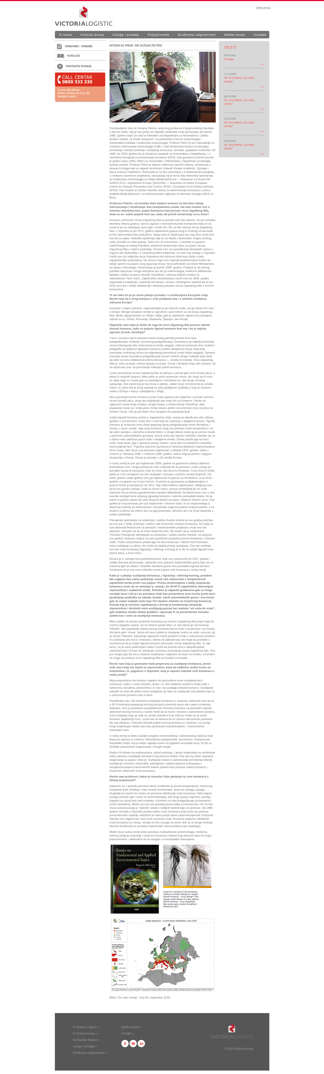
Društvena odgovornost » (89, 1052)
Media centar (235, 34)
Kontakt (260, 34)
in (141, 1043)
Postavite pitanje (74, 66)
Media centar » (131, 1027)
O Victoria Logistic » (86, 1027)
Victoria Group (92, 34)
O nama (65, 34)
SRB (259, 8)
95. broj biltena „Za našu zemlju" (239, 101)
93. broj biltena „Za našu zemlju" (239, 146)
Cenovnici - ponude (75, 46)
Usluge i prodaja (125, 34)
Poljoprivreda (158, 34)
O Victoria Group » (85, 1033)
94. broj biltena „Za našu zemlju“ (239, 124)
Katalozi (68, 56)
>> (262, 64)
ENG (267, 8)
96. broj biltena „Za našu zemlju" (239, 79)
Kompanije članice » (86, 1040)
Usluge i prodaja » (85, 1046)
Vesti (230, 47)
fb (125, 1043)
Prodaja (229, 59)
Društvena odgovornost (196, 34)
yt (133, 1043)
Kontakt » (127, 1033)
